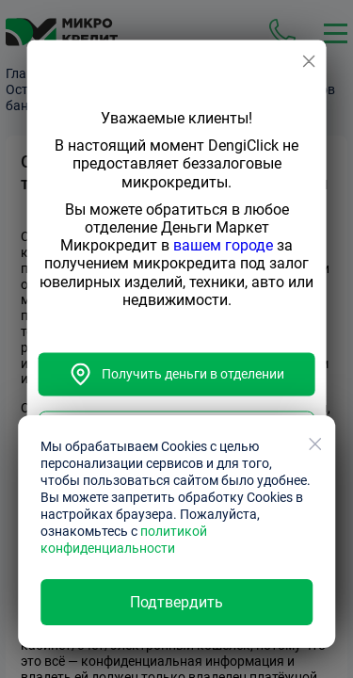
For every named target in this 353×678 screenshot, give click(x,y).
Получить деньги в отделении (177, 374)
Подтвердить (176, 602)
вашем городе (223, 246)
